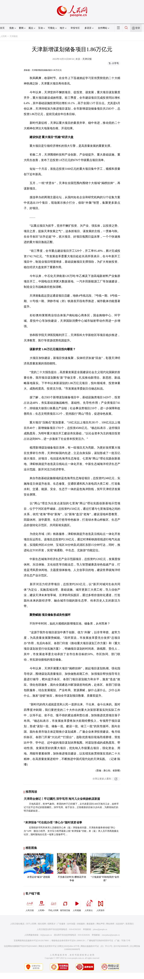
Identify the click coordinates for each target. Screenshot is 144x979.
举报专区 (75, 28)
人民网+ (41, 905)
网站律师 (110, 924)
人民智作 (100, 905)
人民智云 (89, 905)
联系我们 (130, 924)
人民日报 (30, 905)
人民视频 (77, 905)
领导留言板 (65, 905)
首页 (2, 28)
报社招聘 (42, 924)
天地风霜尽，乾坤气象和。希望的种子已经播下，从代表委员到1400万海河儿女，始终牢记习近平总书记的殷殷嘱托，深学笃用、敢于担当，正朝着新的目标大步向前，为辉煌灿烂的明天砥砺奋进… (71, 807)
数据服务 (91, 924)
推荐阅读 (31, 791)
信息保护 (120, 924)
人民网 (3, 36)
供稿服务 (81, 924)
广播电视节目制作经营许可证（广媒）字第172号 (108, 941)
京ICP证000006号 (121, 946)
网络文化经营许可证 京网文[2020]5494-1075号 (59, 946)
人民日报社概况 (17, 924)
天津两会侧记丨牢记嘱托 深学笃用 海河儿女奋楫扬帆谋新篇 (62, 798)
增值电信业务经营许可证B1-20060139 (68, 941)
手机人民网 (53, 905)
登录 (137, 28)
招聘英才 (52, 924)
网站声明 (100, 924)
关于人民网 (31, 924)
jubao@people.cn (100, 929)
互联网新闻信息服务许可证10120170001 (31, 941)
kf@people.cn (46, 935)
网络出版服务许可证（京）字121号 (96, 946)
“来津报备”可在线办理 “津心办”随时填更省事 (53, 822)
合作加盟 (71, 924)
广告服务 (61, 924)
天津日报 (87, 59)
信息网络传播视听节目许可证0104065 (20, 946)
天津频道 (14, 36)
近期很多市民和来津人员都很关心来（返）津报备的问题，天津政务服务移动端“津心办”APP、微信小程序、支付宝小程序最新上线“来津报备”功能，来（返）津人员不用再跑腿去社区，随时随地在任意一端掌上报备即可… (71, 831)
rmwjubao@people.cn (111, 935)
